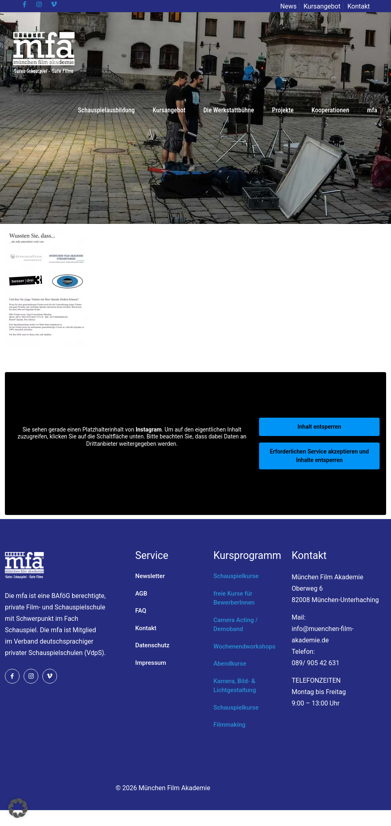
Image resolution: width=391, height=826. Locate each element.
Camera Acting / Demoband (235, 624)
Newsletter (150, 576)
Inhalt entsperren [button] (319, 426)
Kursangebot (321, 6)
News (288, 6)
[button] (18, 808)
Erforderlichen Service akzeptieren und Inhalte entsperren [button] (319, 455)
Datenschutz (152, 645)
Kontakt (358, 6)
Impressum (150, 662)
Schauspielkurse (236, 576)
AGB (141, 593)
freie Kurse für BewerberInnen (234, 598)
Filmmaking (229, 724)
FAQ (140, 610)
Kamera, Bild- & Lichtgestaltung (234, 685)
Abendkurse (229, 663)
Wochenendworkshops (244, 646)
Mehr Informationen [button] (132, 457)
